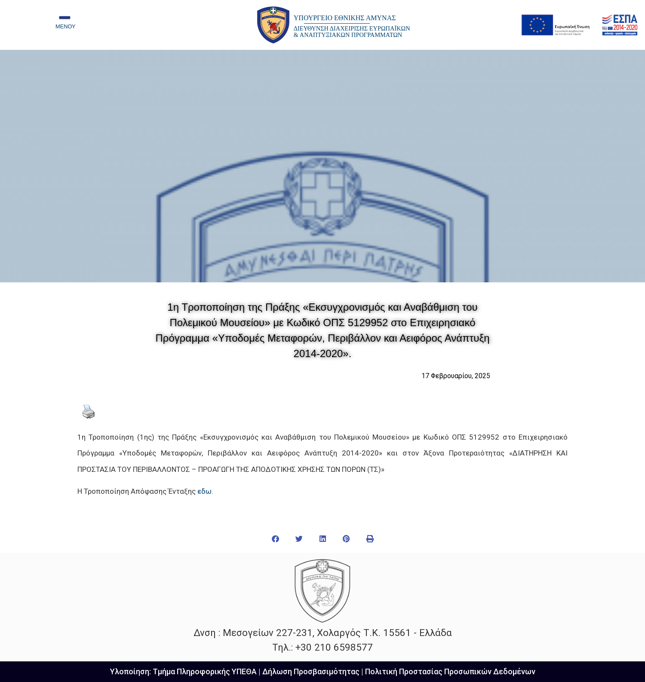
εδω (204, 491)
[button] (275, 538)
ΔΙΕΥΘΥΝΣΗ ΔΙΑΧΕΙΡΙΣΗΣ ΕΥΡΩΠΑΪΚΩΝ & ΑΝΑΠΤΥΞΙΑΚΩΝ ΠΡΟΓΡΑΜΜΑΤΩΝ (352, 31)
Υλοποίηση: (131, 671)
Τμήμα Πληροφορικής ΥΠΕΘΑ (205, 671)
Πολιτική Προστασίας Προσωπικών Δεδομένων (450, 671)
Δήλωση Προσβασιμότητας (310, 671)
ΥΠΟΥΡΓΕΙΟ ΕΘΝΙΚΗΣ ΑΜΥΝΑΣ (345, 17)
